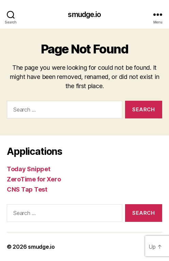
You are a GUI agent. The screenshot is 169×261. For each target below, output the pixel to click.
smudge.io (84, 14)
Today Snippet (28, 169)
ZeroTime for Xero (34, 179)
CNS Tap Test (27, 189)
